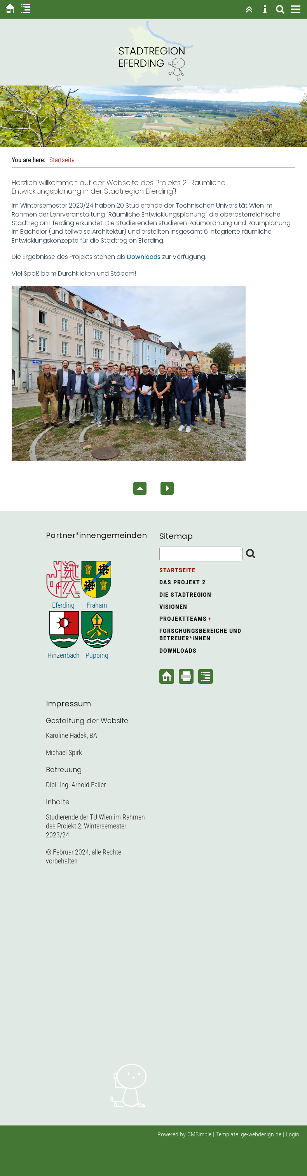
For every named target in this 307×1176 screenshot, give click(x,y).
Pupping (96, 655)
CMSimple (199, 1134)
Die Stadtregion (185, 594)
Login (292, 1134)
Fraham (97, 605)
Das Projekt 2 (182, 582)
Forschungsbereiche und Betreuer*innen (200, 634)
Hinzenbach (63, 655)
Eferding (63, 605)
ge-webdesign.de (261, 1134)
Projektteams (183, 618)
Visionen (173, 606)
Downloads (178, 650)
